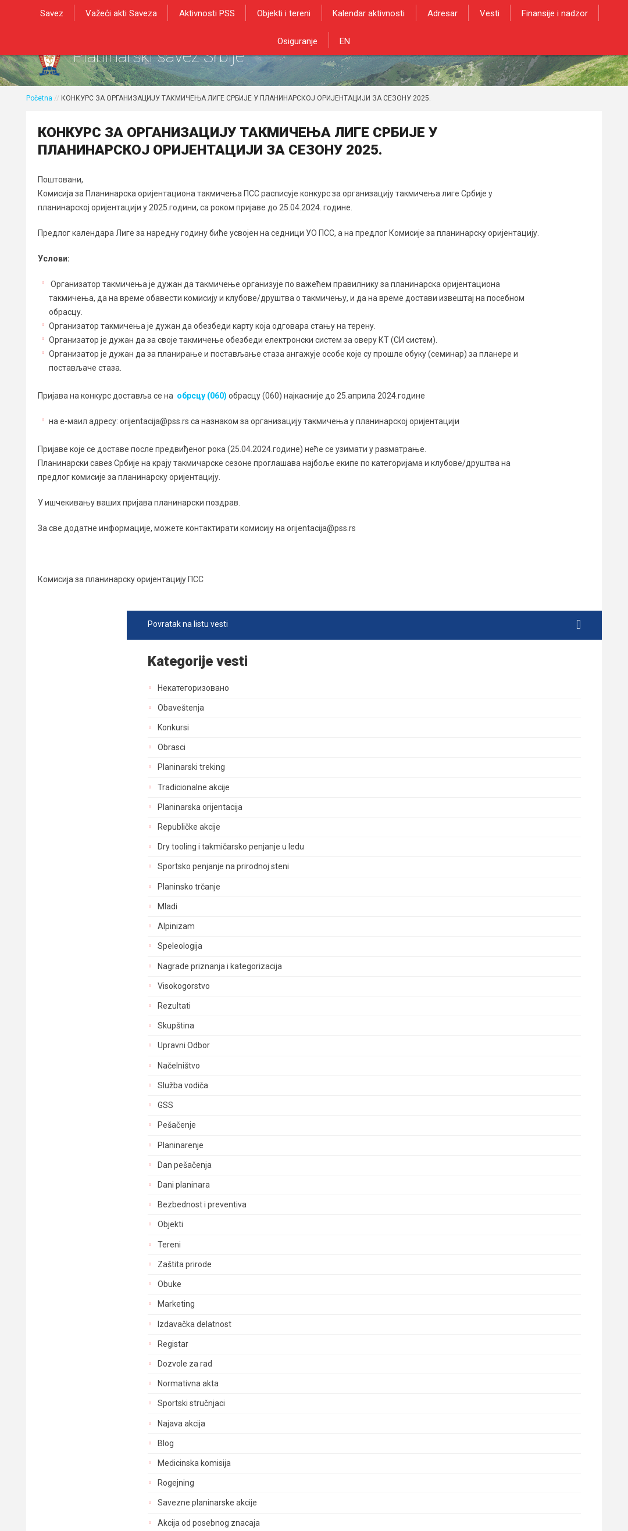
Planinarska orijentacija (485, 317)
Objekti (455, 745)
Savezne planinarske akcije (492, 1023)
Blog (451, 964)
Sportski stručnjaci (476, 924)
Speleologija (465, 467)
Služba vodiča (468, 606)
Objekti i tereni (256, 13)
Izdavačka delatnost (479, 844)
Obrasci (456, 258)
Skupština (461, 546)
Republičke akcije (474, 337)
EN (314, 39)
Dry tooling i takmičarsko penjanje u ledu (507, 362)
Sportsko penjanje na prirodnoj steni (508, 387)
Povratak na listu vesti (507, 135)
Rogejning (461, 1004)
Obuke (454, 805)
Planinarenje (465, 666)
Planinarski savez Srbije (204, 61)
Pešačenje (462, 646)
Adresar (408, 13)
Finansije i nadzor (514, 13)
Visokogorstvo (469, 506)
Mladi (452, 427)
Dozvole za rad (470, 885)
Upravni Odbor (469, 566)
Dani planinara (469, 706)
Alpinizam (461, 447)
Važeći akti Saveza (99, 13)
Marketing (461, 825)
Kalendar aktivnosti (338, 13)
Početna (39, 109)
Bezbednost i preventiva (487, 725)
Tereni (454, 765)
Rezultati (459, 527)
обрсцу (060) (203, 473)
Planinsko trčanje (474, 407)
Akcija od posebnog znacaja (494, 1043)
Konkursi (458, 238)
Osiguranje (587, 13)
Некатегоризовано (478, 198)
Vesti (452, 13)
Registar (458, 864)
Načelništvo (464, 586)
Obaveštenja (466, 218)
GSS (450, 626)
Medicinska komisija (479, 984)
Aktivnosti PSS (182, 13)
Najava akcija (466, 944)
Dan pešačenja (470, 685)
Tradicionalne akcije (479, 298)
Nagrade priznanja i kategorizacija (505, 487)
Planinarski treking (476, 278)
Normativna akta (473, 904)
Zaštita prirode (470, 785)
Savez (32, 13)
